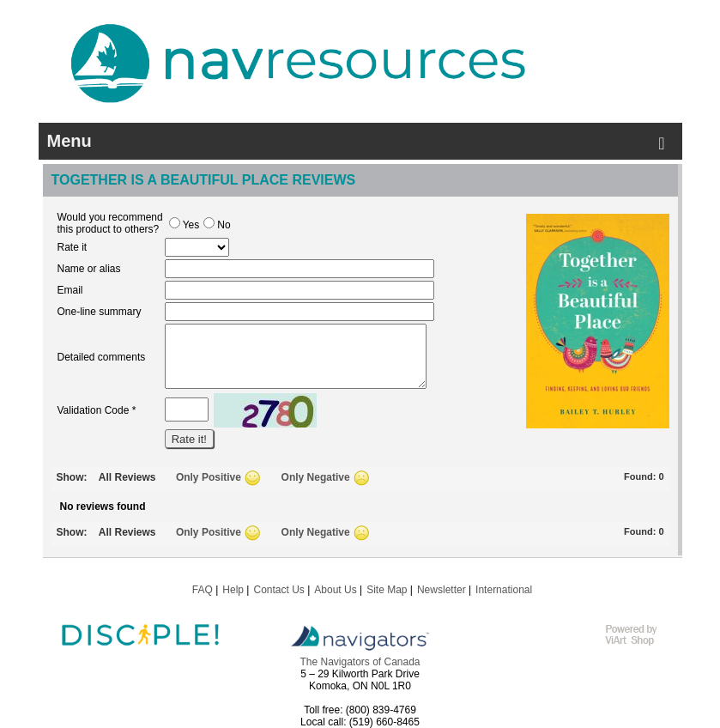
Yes (184, 225)
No (216, 225)
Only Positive (208, 477)
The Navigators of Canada (359, 662)
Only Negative (315, 477)
